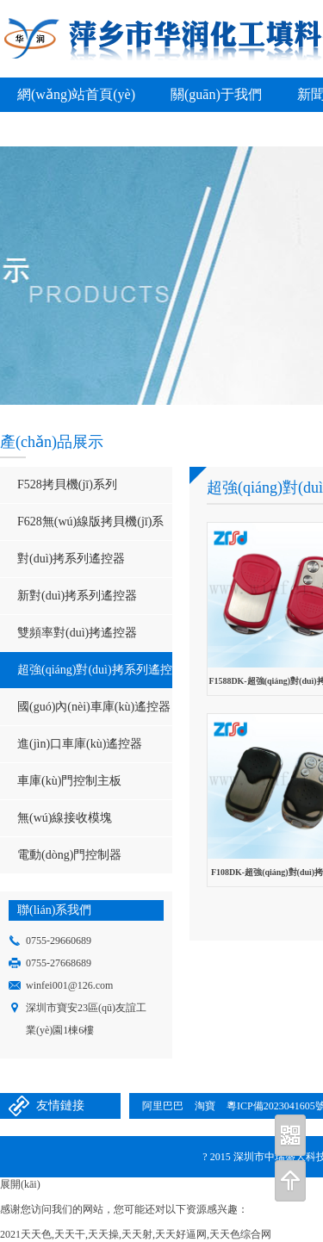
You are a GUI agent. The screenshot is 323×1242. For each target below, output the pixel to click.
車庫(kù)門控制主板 (69, 780)
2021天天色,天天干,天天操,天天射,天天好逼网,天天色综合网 (135, 1234)
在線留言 (44, 128)
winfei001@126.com (69, 985)
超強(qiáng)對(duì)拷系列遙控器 (86, 675)
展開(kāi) (20, 1184)
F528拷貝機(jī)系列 (67, 484)
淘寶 (205, 1106)
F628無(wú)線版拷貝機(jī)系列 (82, 527)
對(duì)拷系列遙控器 (71, 558)
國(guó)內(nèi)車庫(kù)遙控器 (94, 706)
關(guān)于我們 (216, 94)
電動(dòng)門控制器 (69, 854)
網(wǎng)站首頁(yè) (76, 94)
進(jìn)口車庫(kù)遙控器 (79, 743)
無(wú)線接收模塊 (64, 817)
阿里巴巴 (162, 1106)
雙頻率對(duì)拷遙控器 (77, 632)
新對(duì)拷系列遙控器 (77, 595)
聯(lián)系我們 (150, 128)
